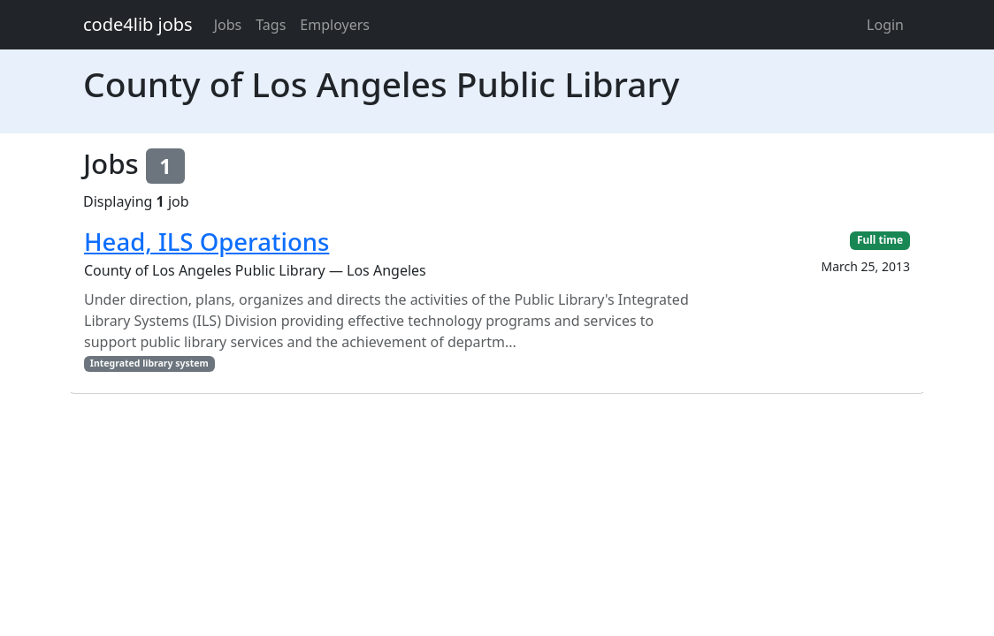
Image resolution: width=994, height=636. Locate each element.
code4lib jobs (138, 24)
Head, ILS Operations (206, 241)
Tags (271, 24)
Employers (335, 24)
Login (885, 24)
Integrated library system (149, 363)
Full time (880, 239)
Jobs (228, 24)
